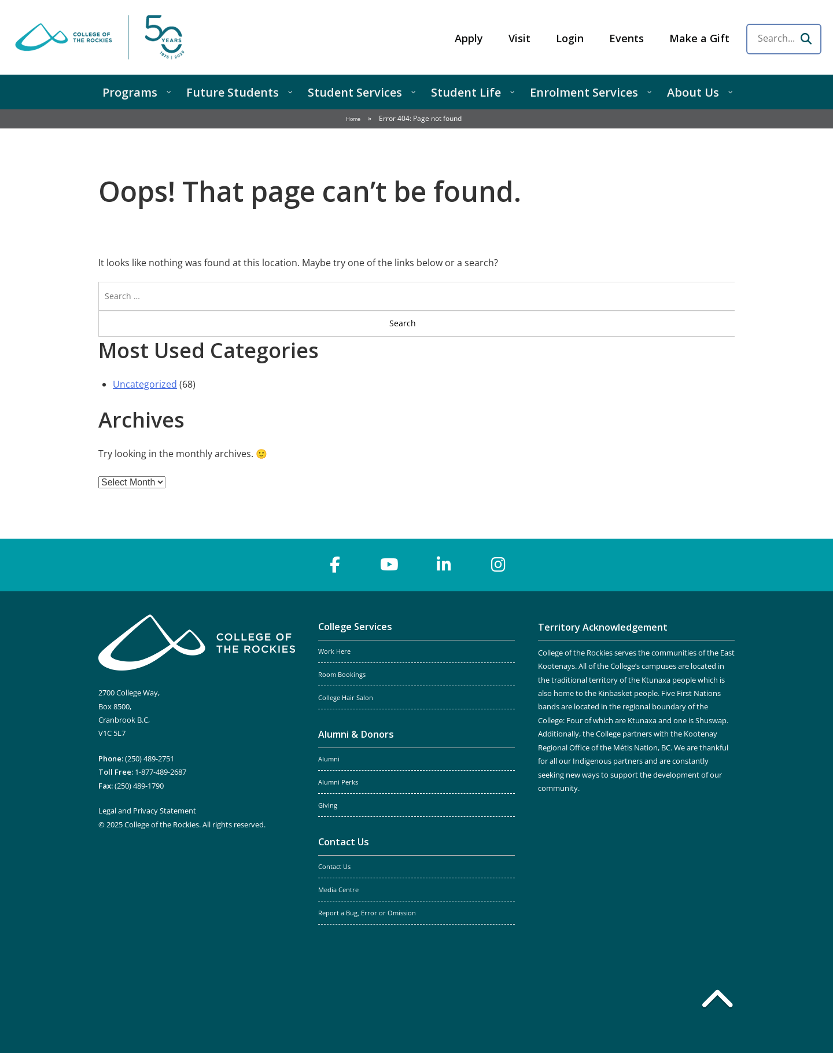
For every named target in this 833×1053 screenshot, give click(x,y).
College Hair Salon (345, 698)
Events (626, 38)
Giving (327, 805)
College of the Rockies (102, 37)
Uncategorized (145, 384)
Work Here (334, 651)
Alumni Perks (338, 782)
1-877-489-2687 (160, 772)
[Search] (805, 38)
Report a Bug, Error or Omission (367, 913)
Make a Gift (699, 38)
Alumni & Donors (356, 734)
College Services (355, 626)
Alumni (329, 759)
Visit (519, 38)
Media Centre (338, 890)
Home (353, 119)
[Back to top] (717, 1001)
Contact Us (343, 841)
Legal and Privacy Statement (147, 810)
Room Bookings (342, 675)
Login (570, 38)
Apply (469, 38)
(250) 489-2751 (149, 758)
